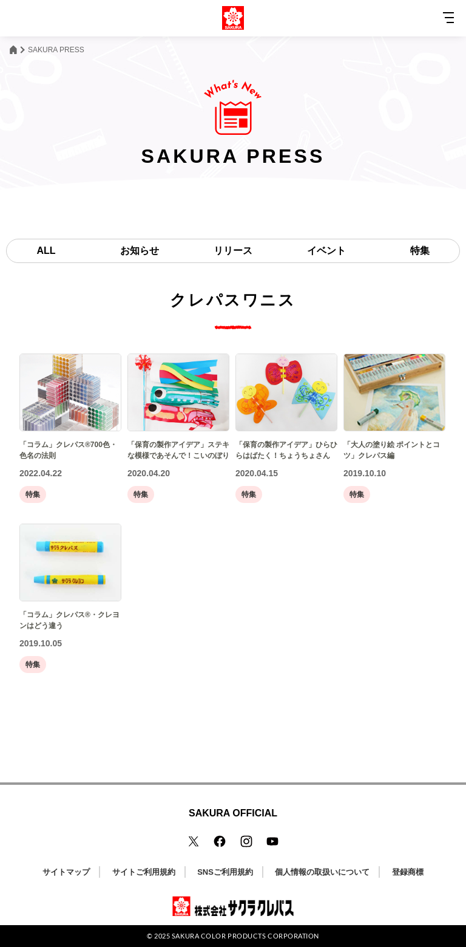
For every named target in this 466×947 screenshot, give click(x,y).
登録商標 (408, 872)
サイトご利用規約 (143, 872)
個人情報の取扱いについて (322, 872)
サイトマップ (66, 872)
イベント (326, 250)
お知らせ (139, 250)
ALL (45, 250)
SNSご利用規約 (225, 872)
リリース (233, 250)
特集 (420, 250)
